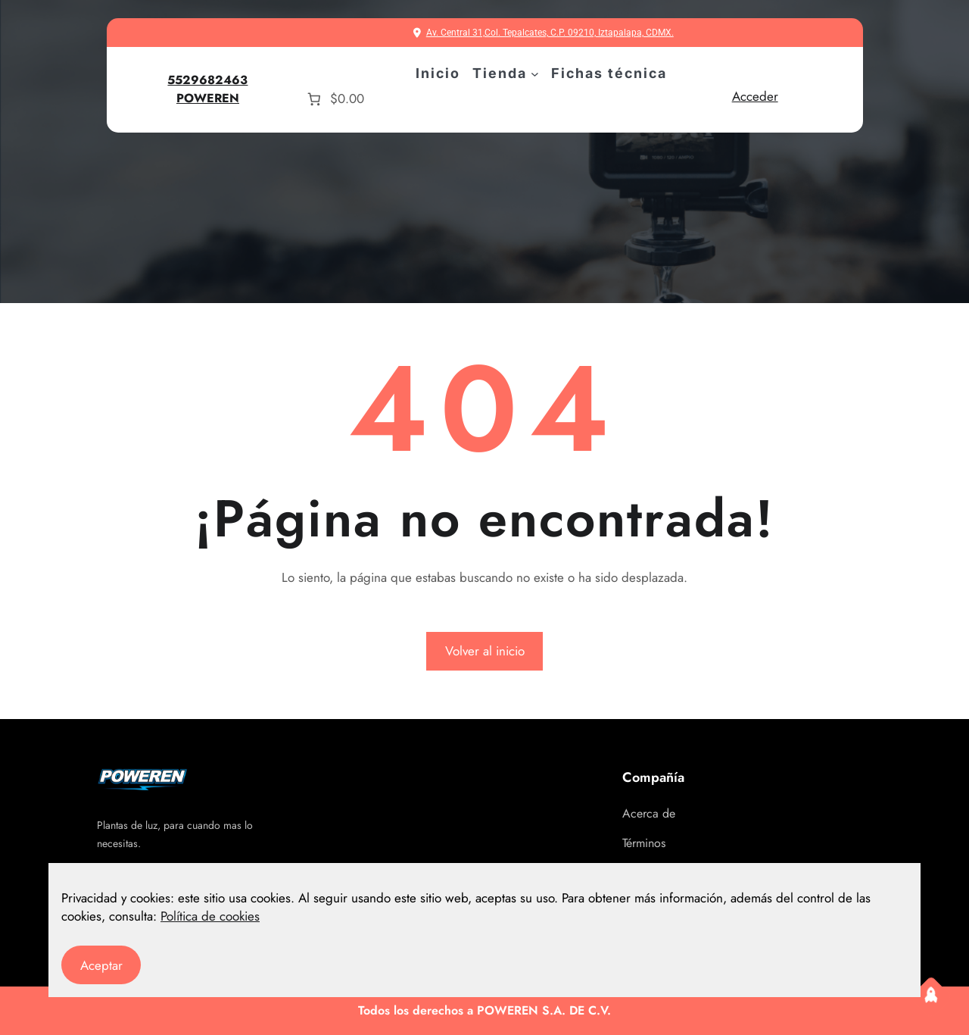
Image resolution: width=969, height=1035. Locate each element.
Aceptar (101, 965)
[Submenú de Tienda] (535, 74)
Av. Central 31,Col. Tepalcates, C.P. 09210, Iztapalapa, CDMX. (550, 32)
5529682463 (207, 80)
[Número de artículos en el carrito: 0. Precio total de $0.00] (334, 99)
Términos (643, 843)
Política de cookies (210, 916)
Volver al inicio (485, 651)
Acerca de (648, 813)
